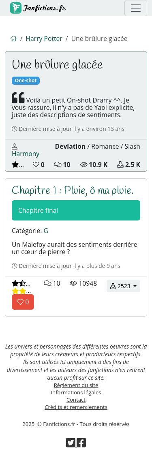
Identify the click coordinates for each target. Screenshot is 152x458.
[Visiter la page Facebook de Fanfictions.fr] (81, 444)
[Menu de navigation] (135, 8)
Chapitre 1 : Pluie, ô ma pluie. (72, 191)
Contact (76, 399)
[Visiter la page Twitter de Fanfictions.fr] (71, 444)
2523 (125, 285)
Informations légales (76, 392)
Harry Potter (44, 38)
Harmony (25, 153)
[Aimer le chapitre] (23, 302)
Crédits (76, 407)
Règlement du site (76, 385)
